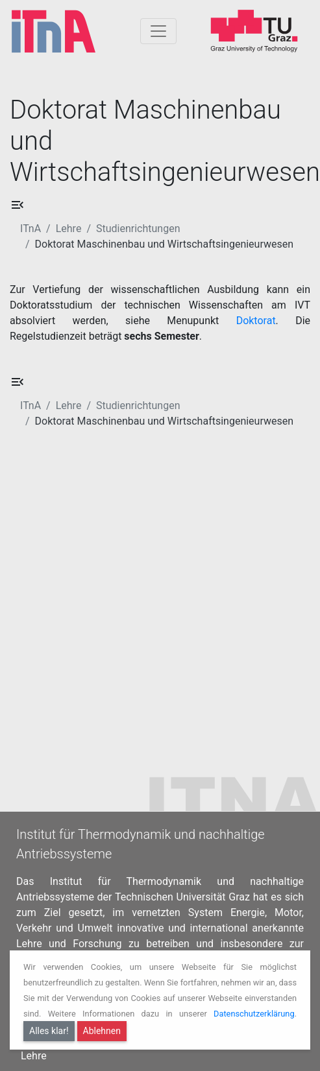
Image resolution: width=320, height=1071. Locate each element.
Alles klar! (49, 1031)
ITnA (30, 228)
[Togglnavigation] (158, 31)
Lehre (69, 228)
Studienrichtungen (138, 228)
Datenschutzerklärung (254, 1013)
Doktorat (256, 320)
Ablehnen (102, 1031)
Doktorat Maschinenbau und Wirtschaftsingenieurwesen (164, 244)
